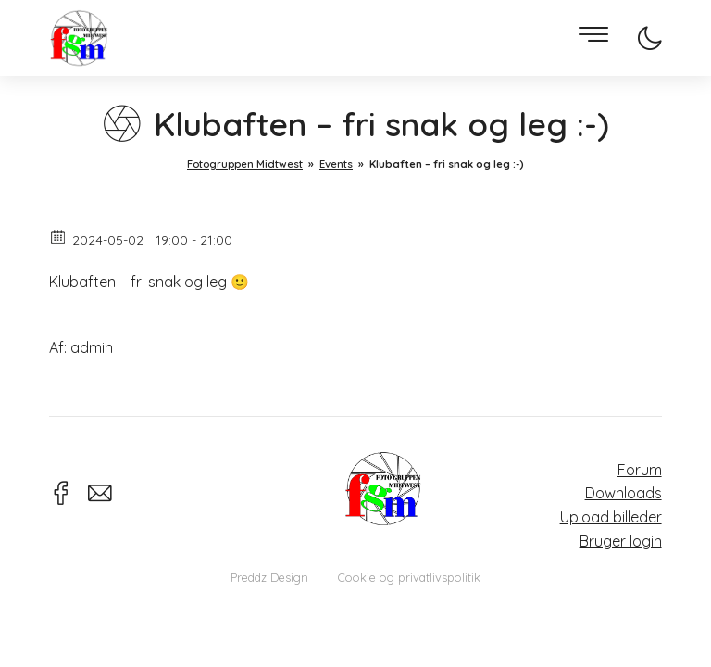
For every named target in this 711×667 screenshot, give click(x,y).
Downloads (623, 493)
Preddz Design (269, 577)
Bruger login (621, 541)
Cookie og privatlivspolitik (409, 577)
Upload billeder (611, 517)
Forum (639, 469)
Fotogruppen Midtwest (78, 38)
